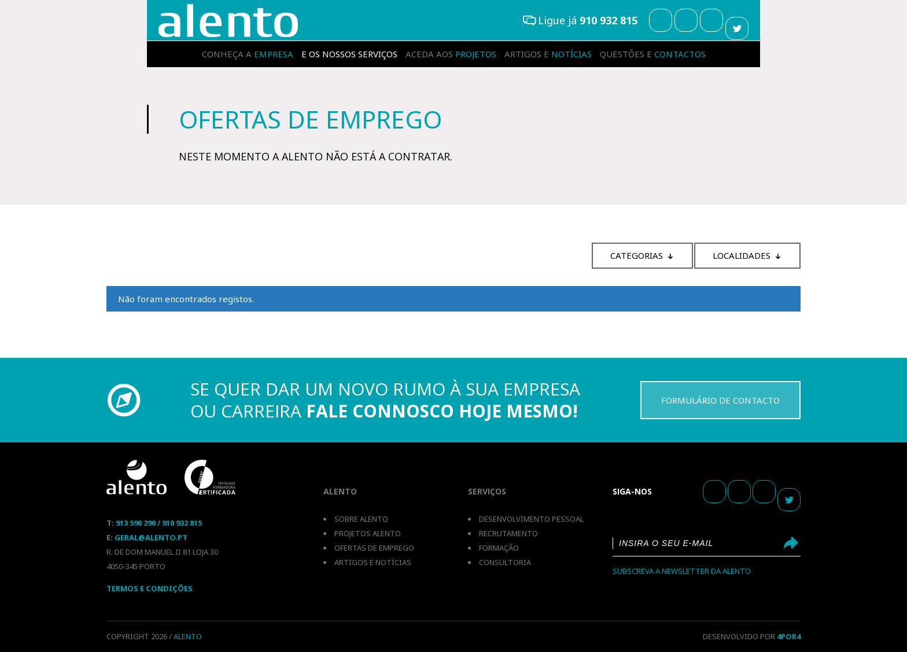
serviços (349, 54)
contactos (653, 54)
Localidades (741, 255)
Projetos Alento (367, 533)
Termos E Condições (149, 588)
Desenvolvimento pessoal (531, 519)
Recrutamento (508, 533)
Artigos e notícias (372, 562)
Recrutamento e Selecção (228, 20)
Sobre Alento (361, 519)
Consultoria (505, 562)
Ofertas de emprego (374, 548)
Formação (499, 548)
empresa (247, 54)
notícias (548, 54)
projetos (450, 54)
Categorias (636, 255)
